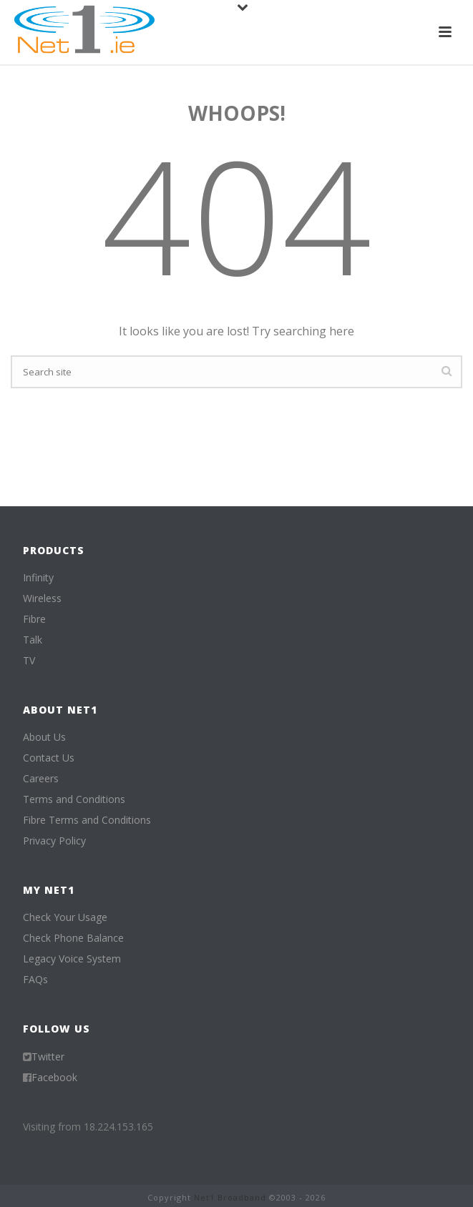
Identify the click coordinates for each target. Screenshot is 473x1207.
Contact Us (48, 758)
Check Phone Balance (73, 938)
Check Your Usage (65, 917)
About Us (44, 737)
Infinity (38, 577)
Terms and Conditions (74, 799)
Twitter (47, 1056)
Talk (32, 640)
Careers (41, 778)
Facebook (54, 1077)
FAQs (35, 979)
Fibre (34, 619)
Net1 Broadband (230, 1197)
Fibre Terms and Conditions (87, 820)
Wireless (42, 598)
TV (29, 660)
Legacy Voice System (72, 958)
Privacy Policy (54, 840)
